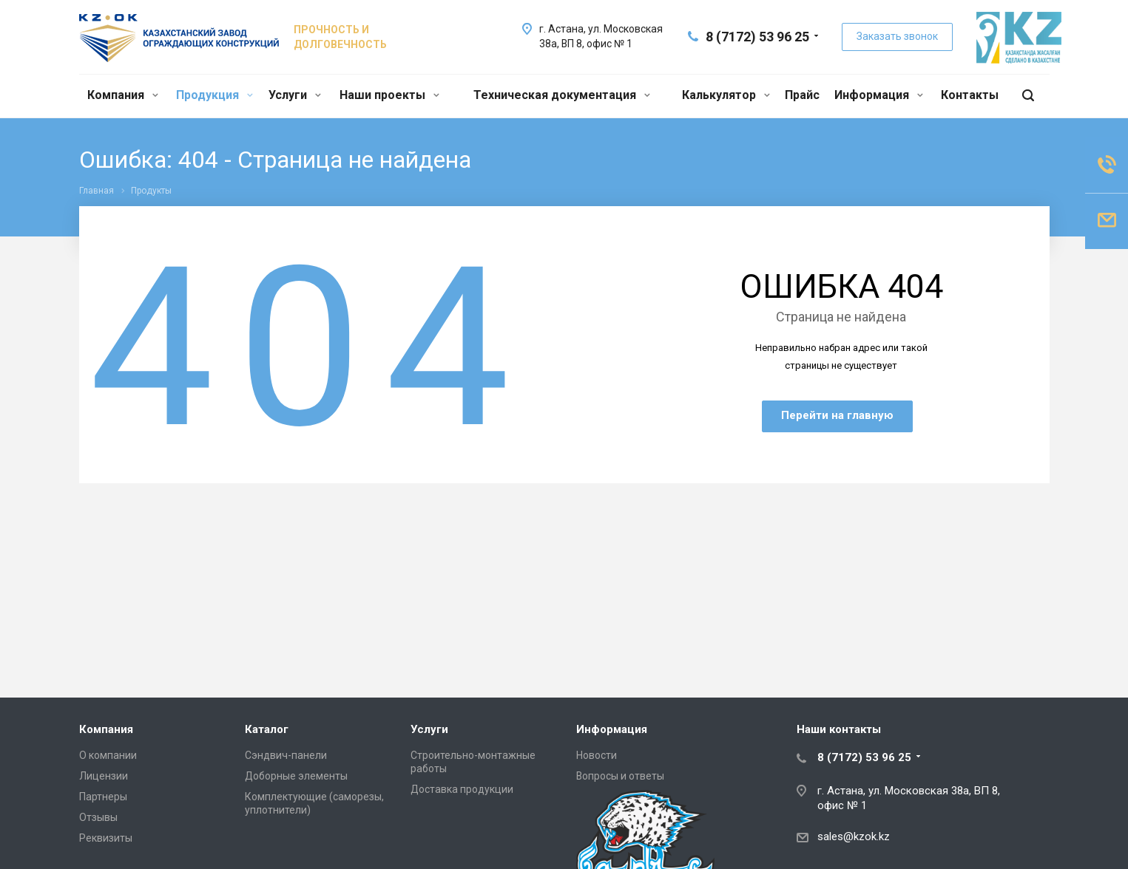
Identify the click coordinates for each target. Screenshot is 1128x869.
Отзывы (98, 817)
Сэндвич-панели (286, 755)
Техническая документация (561, 95)
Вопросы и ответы (620, 776)
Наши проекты (389, 95)
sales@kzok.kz (853, 836)
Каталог (266, 729)
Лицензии (103, 776)
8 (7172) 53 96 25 (757, 36)
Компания (122, 95)
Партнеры (103, 796)
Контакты (970, 95)
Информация (878, 95)
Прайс (802, 95)
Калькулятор (726, 95)
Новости (596, 755)
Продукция (214, 95)
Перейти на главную (837, 415)
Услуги (295, 95)
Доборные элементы (296, 776)
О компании (108, 755)
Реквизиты (105, 838)
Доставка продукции (462, 789)
